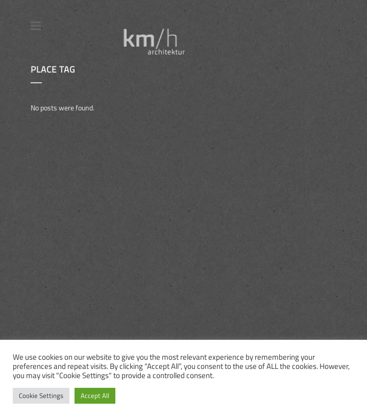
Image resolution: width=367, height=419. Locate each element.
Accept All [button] (95, 395)
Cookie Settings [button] (41, 395)
